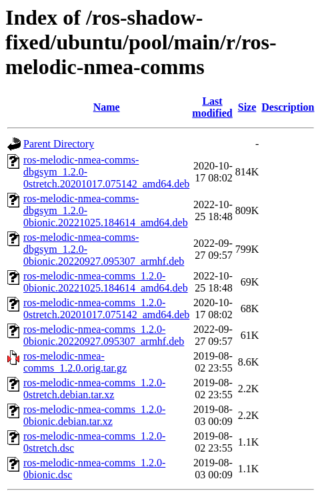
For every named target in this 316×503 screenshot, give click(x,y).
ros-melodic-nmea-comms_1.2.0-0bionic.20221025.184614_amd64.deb (105, 282)
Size (247, 107)
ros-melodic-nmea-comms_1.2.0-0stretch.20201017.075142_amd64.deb (106, 308)
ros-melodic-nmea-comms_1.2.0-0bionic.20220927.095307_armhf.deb (103, 335)
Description (287, 107)
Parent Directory (58, 143)
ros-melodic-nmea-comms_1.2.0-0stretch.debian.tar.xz (94, 388)
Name (106, 107)
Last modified (212, 107)
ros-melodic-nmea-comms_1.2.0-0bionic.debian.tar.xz (94, 415)
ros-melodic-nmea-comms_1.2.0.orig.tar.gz (75, 362)
